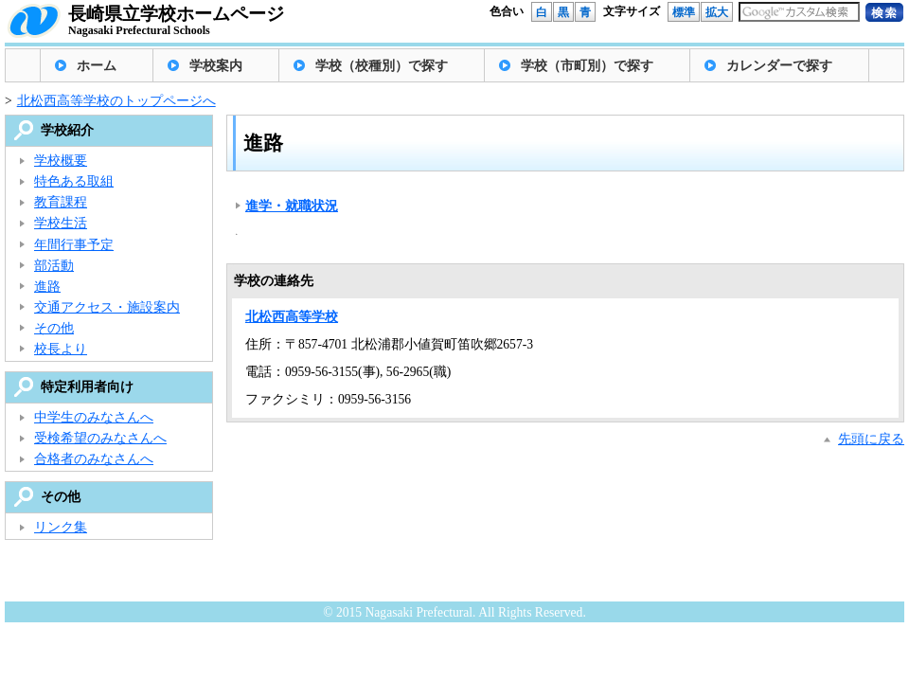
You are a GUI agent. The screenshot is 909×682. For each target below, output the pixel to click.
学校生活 (60, 223)
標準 (683, 12)
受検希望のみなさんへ (100, 438)
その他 (54, 328)
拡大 (716, 12)
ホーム (96, 66)
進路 (47, 286)
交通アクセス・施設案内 (107, 307)
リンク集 (60, 527)
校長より (60, 349)
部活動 (54, 266)
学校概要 (60, 160)
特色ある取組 (74, 181)
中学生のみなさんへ (93, 417)
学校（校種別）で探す (381, 66)
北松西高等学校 (291, 317)
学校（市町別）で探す (587, 66)
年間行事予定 (74, 245)
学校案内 (215, 66)
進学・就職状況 (291, 206)
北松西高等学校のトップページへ (116, 101)
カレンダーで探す (779, 66)
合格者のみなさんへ (93, 459)
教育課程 (60, 202)
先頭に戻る (871, 439)
